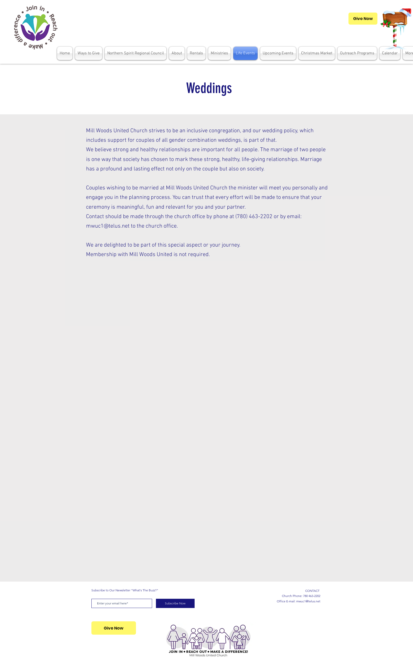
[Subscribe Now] (175, 603)
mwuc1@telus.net (108, 226)
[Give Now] (362, 19)
